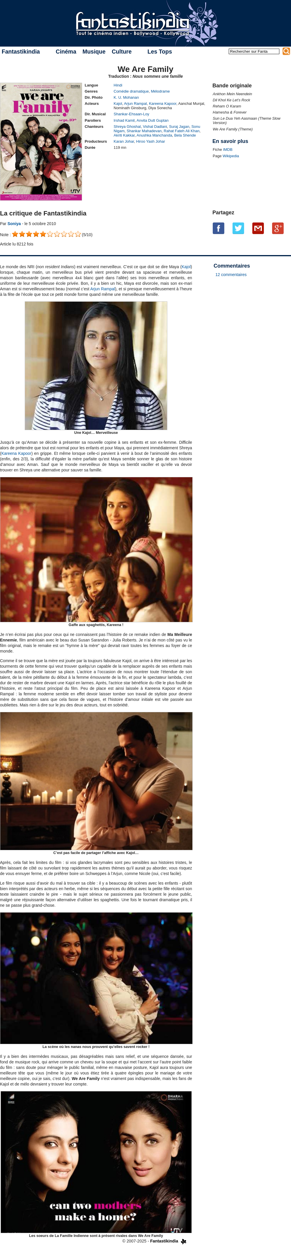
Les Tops (160, 51)
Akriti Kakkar (124, 135)
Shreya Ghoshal (127, 126)
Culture (122, 51)
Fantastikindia (21, 51)
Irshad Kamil (124, 120)
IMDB (228, 149)
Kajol (118, 103)
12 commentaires (230, 274)
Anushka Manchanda (154, 135)
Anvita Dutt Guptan (152, 120)
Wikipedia (231, 156)
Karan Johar (124, 141)
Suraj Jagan (179, 126)
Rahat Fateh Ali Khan (182, 131)
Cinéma (66, 51)
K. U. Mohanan (126, 97)
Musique (93, 51)
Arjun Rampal (135, 103)
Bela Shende (185, 135)
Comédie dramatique (131, 91)
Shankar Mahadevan (144, 131)
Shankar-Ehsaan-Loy (131, 114)
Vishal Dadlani (155, 126)
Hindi (118, 85)
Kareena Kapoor (162, 103)
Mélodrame (160, 91)
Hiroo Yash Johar (150, 141)
